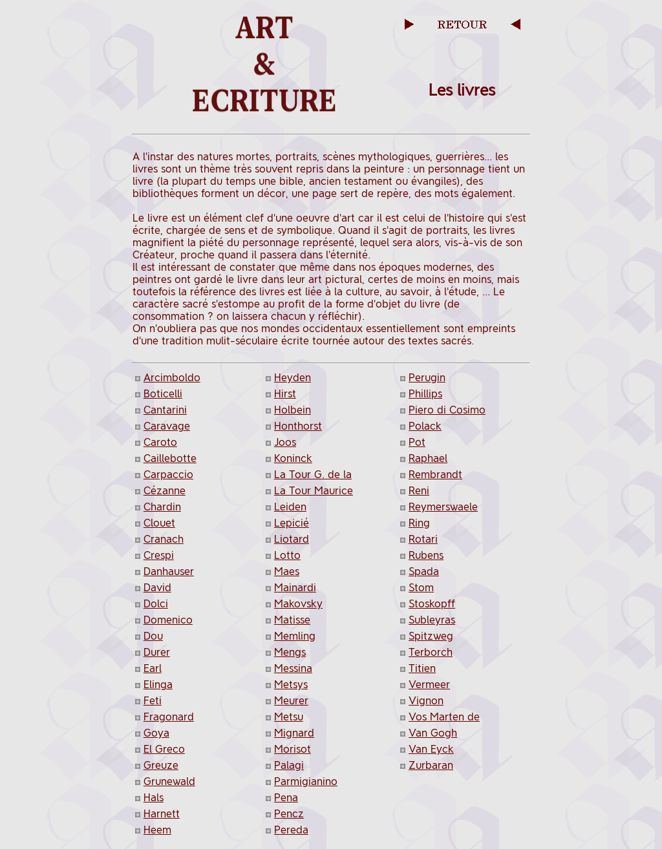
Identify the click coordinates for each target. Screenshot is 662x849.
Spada (424, 571)
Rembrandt (435, 474)
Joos (285, 442)
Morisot (292, 749)
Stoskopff (432, 604)
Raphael (428, 458)
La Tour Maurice (313, 491)
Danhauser (169, 571)
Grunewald (169, 781)
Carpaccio (168, 474)
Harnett (162, 814)
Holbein (292, 410)
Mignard (294, 733)
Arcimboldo (172, 378)
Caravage (167, 426)
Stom (421, 588)
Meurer (291, 701)
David (157, 588)
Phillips (425, 394)
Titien (422, 668)
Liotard (291, 539)
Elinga (158, 684)
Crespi (159, 555)
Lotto (287, 555)
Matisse (292, 620)
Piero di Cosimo (447, 410)
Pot (417, 442)
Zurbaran (431, 765)
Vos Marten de (444, 717)
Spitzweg (431, 636)
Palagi (289, 765)
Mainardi (295, 588)
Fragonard (169, 717)
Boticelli (163, 394)
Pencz (289, 814)
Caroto (160, 442)
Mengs (290, 652)
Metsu (288, 717)
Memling (294, 636)
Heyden (292, 378)
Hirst (285, 394)
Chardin (162, 507)
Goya (156, 733)
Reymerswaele (443, 507)
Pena (286, 797)
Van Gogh (433, 733)
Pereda (291, 830)
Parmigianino (305, 781)
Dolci (156, 604)
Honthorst (298, 426)
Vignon (426, 701)
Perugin (427, 378)
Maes (286, 571)
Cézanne (165, 491)
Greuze (161, 765)
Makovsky (298, 604)
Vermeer (429, 684)
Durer (157, 652)
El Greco (164, 749)
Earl (153, 668)
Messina (293, 668)
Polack (425, 426)
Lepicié (291, 523)
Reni (419, 491)
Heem (157, 830)
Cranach (164, 539)
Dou (153, 636)
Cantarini (165, 410)
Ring (419, 523)
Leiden (290, 507)
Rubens (426, 555)
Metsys (291, 684)
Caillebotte (170, 458)
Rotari (423, 539)
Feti (153, 701)
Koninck (293, 458)
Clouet (159, 523)
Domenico (168, 620)
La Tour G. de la (313, 474)
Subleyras (432, 620)
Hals (154, 797)
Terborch (431, 652)
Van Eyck (431, 749)
